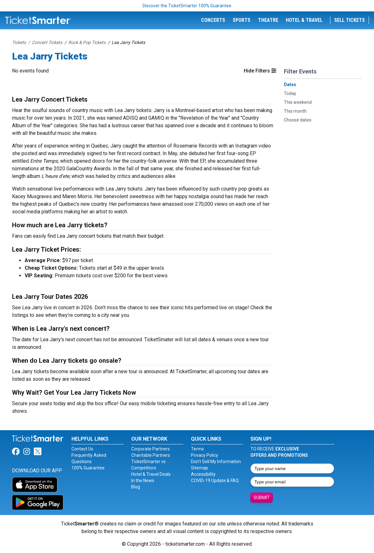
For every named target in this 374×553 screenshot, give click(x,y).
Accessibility (203, 474)
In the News (142, 480)
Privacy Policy (204, 455)
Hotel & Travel (304, 20)
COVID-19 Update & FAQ (215, 480)
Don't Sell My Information (216, 461)
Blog (135, 486)
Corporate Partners (150, 448)
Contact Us (82, 448)
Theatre (268, 20)
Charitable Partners (150, 455)
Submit (262, 497)
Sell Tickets (349, 20)
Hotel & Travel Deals (151, 474)
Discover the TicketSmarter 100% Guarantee (187, 5)
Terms (197, 448)
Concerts (213, 20)
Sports (241, 20)
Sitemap (199, 467)
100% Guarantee (88, 467)
